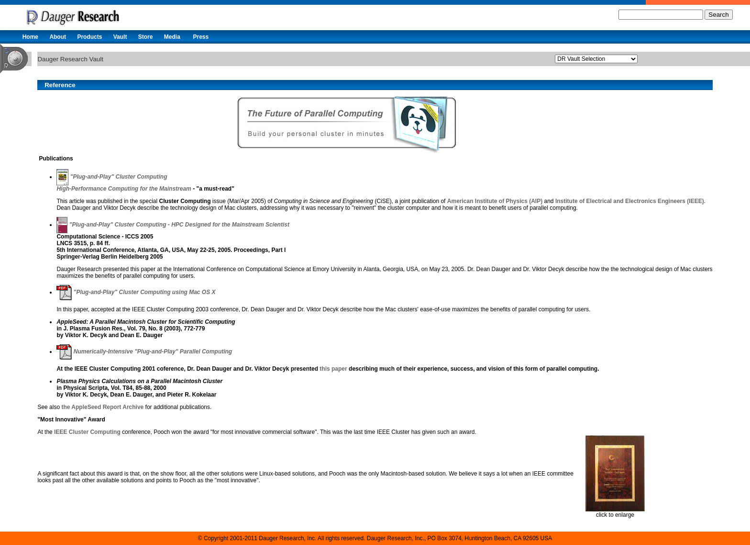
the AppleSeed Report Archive (102, 407)
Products (89, 37)
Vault (120, 37)
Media (172, 37)
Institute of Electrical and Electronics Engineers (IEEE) (629, 201)
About (57, 37)
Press (201, 37)
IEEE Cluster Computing (87, 432)
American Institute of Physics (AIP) (494, 201)
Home (30, 37)
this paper (333, 368)
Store (145, 37)
